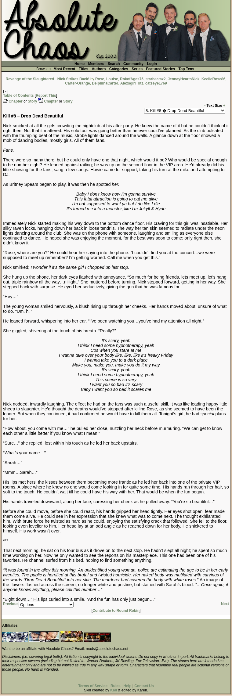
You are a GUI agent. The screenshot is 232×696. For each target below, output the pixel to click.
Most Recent (64, 69)
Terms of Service (92, 686)
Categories (118, 69)
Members (96, 64)
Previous (11, 604)
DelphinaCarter (105, 83)
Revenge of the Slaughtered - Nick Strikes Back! (47, 79)
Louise (112, 79)
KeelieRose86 (213, 79)
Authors (99, 69)
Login (152, 64)
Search (114, 64)
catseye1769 (156, 83)
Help (127, 686)
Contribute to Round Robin (116, 610)
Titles (83, 69)
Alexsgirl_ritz (131, 83)
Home (79, 64)
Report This (46, 95)
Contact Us (144, 686)
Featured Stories (160, 69)
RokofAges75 (131, 79)
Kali (113, 690)
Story (32, 101)
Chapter (15, 101)
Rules (116, 686)
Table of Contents (18, 95)
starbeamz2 (156, 79)
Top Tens (186, 69)
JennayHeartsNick (183, 79)
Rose (99, 79)
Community (133, 64)
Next (225, 604)
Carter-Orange (77, 83)
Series (137, 69)
